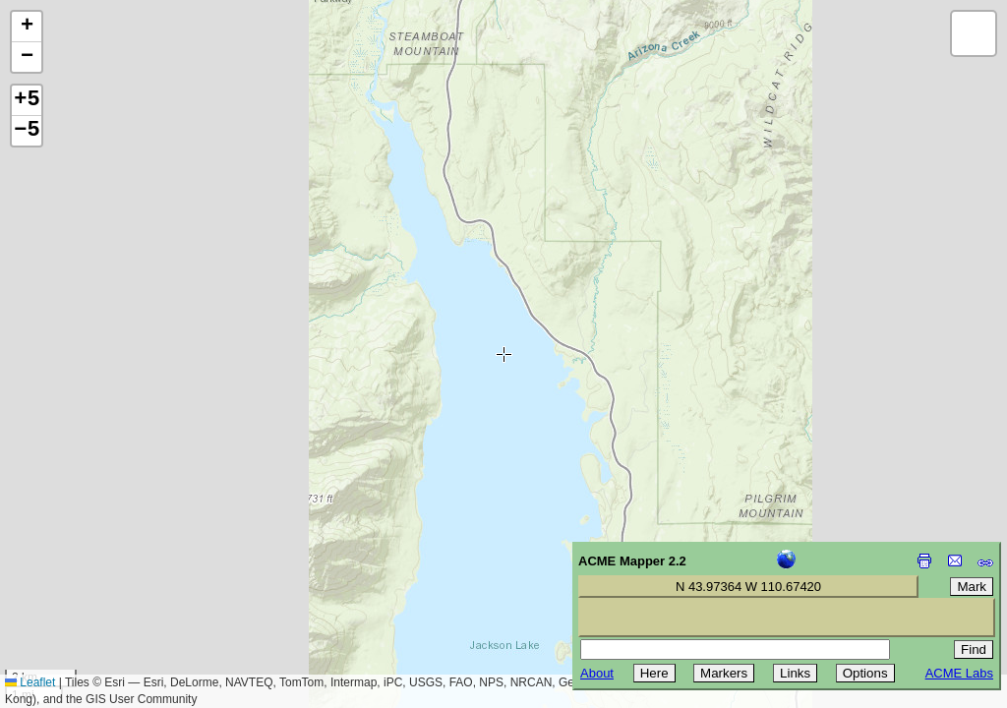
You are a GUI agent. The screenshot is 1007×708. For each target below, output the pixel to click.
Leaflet (30, 682)
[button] (26, 27)
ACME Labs (959, 673)
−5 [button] (26, 131)
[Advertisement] (104, 568)
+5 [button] (26, 100)
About (597, 673)
